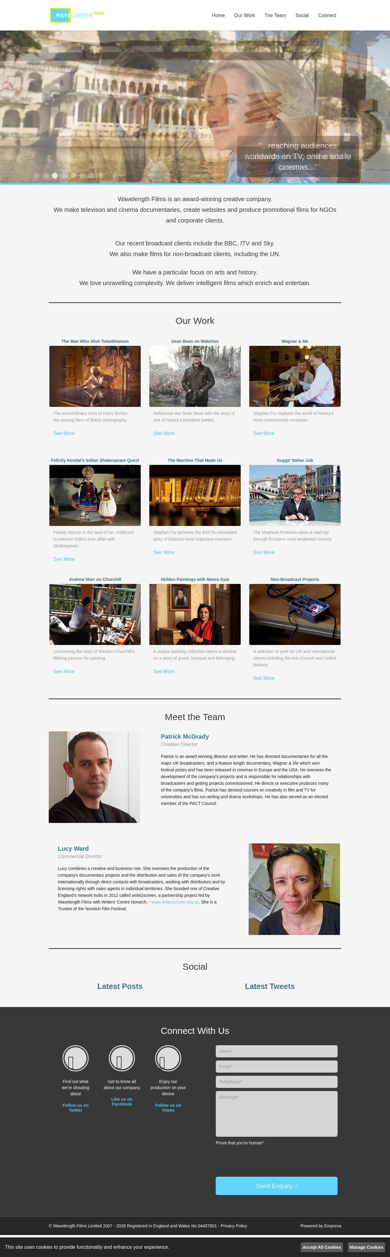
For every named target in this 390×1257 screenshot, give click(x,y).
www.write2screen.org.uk (175, 902)
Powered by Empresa (320, 1225)
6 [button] (81, 175)
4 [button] (63, 175)
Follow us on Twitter (75, 1108)
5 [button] (72, 175)
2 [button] (45, 175)
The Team (275, 15)
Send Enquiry (274, 1186)
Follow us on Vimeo (168, 1108)
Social (302, 15)
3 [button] (54, 175)
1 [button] (36, 175)
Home (218, 15)
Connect (327, 15)
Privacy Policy (234, 1225)
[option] (195, 107)
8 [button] (100, 175)
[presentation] (257, 1158)
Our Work (244, 15)
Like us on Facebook (121, 1102)
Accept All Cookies (322, 1247)
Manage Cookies (366, 1247)
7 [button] (90, 175)
